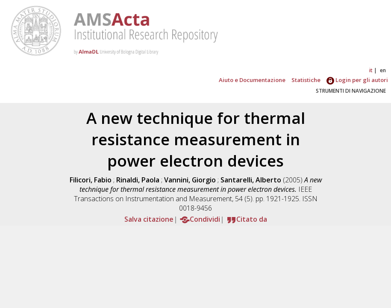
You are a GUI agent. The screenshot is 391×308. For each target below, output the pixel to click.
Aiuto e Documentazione (252, 80)
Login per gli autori (357, 80)
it (371, 70)
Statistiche (305, 80)
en (383, 70)
